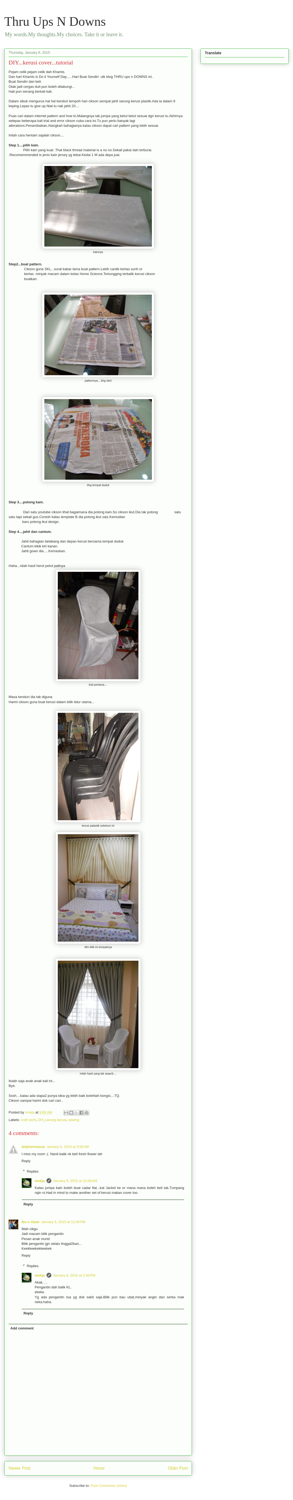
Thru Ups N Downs (55, 21)
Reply (26, 1161)
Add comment (22, 1328)
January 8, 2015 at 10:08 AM (75, 1181)
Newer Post (19, 1468)
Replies (32, 1171)
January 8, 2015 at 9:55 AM (68, 1147)
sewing (73, 1120)
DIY (40, 1120)
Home (99, 1468)
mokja (40, 1181)
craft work (28, 1120)
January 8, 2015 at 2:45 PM (74, 1275)
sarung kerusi (55, 1120)
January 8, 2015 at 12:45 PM (63, 1222)
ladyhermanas (33, 1147)
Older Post (178, 1468)
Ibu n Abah (31, 1222)
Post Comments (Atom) (109, 1486)
